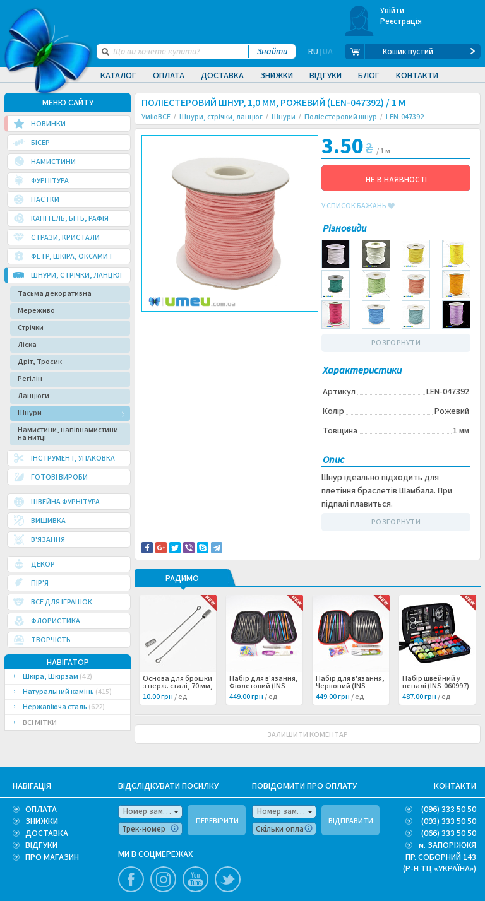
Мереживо (36, 310)
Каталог (118, 75)
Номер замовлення (153, 811)
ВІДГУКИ (41, 845)
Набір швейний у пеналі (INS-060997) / (435, 686)
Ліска (27, 344)
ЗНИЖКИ (41, 821)
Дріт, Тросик (40, 361)
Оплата (168, 75)
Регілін (30, 379)
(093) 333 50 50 (448, 821)
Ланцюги (33, 396)
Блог (369, 75)
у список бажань (358, 206)
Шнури (30, 413)
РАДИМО (182, 579)
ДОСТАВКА (46, 833)
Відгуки (325, 75)
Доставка (222, 75)
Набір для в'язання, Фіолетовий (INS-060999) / (263, 686)
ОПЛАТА (41, 809)
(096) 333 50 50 (448, 809)
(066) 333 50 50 (448, 833)
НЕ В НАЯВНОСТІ (396, 180)
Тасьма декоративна (55, 293)
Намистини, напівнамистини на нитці (68, 434)
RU (313, 51)
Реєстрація (401, 21)
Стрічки (31, 327)
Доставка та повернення (195, 322)
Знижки (276, 75)
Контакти (417, 75)
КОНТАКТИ (455, 786)
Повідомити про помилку (196, 330)
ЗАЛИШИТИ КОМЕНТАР (307, 734)
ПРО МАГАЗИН (52, 857)
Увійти (392, 10)
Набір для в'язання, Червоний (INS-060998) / (350, 686)
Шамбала (169, 343)
